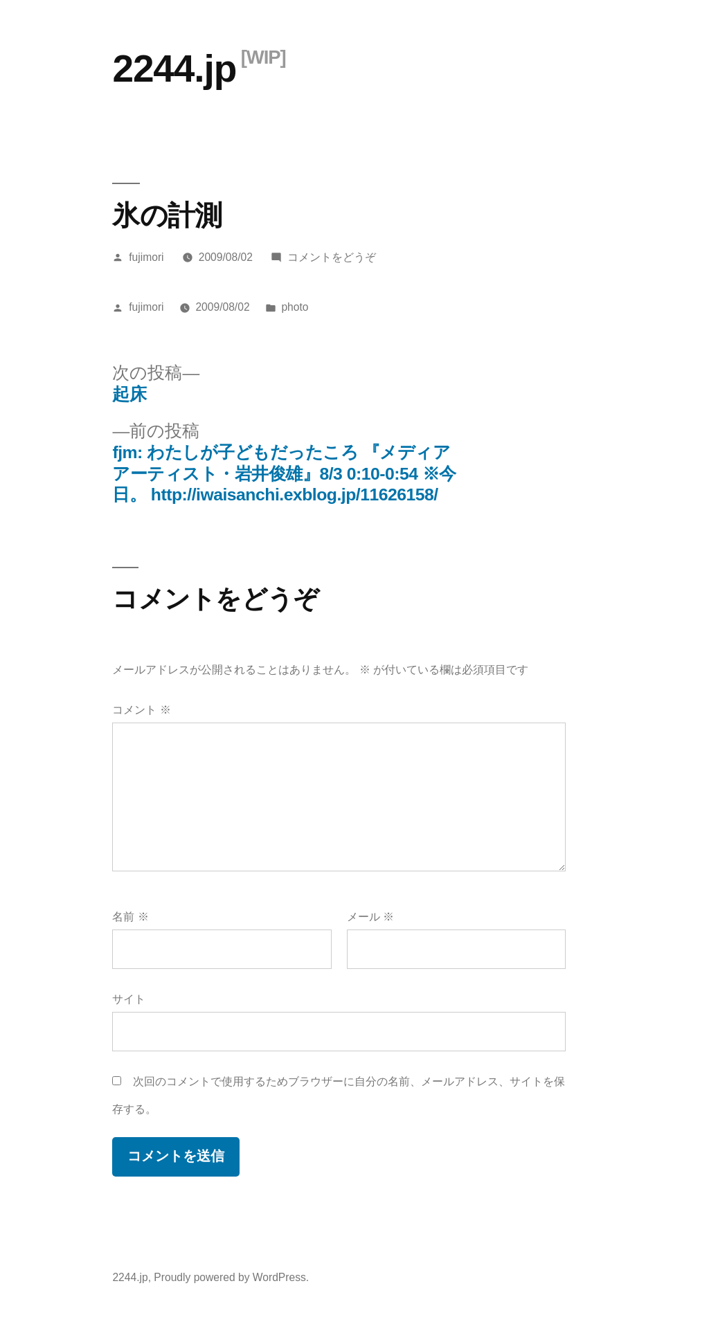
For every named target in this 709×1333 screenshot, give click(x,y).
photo (294, 307)
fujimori (146, 257)
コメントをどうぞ (331, 257)
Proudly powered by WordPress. (231, 1277)
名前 (130, 917)
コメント (141, 710)
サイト (128, 999)
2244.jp (174, 68)
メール (370, 917)
